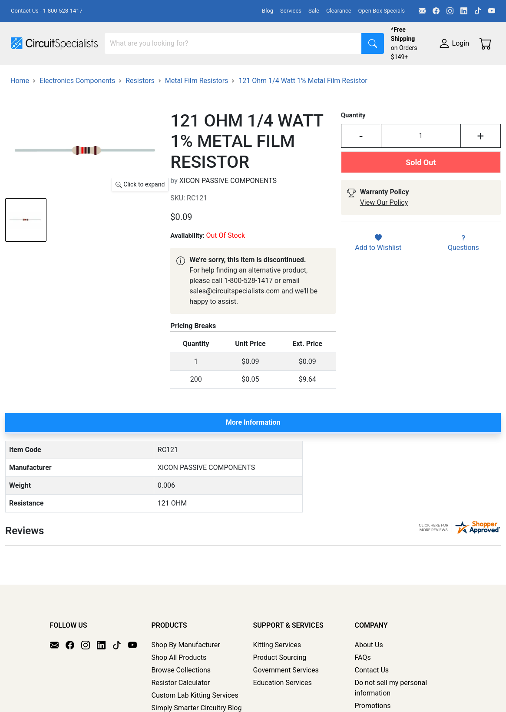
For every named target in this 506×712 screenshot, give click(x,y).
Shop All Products (179, 690)
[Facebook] (436, 11)
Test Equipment (138, 77)
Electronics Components (49, 94)
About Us (369, 678)
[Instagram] (449, 11)
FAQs (363, 690)
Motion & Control (387, 77)
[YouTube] (491, 11)
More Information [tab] (253, 464)
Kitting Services (277, 678)
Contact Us (372, 703)
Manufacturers (76, 77)
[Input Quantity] (421, 178)
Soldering (331, 77)
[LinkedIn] (463, 11)
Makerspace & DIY (271, 77)
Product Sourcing (280, 690)
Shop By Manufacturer (186, 678)
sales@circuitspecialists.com (234, 333)
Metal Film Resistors (196, 122)
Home (19, 122)
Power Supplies (203, 77)
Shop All (24, 77)
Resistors (140, 122)
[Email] (422, 11)
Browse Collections (181, 703)
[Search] (233, 43)
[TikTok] (477, 11)
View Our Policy (384, 244)
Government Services (286, 703)
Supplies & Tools (129, 94)
